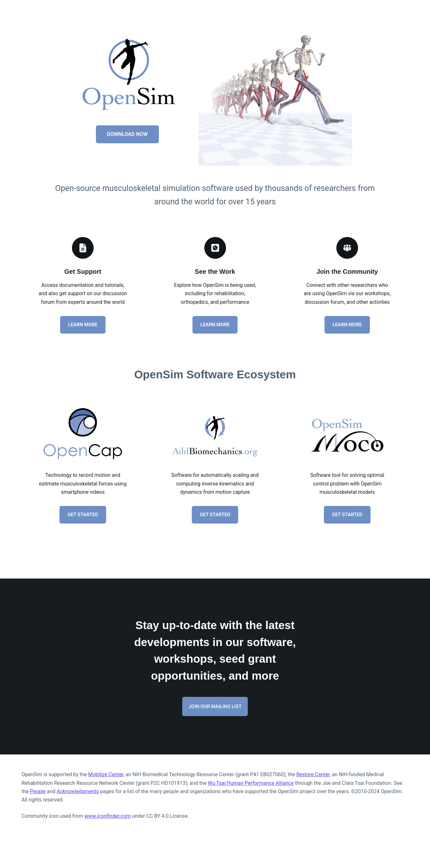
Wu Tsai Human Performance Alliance (251, 783)
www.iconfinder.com (107, 816)
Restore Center (313, 774)
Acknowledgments (78, 791)
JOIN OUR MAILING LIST (215, 706)
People (38, 791)
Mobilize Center (105, 774)
